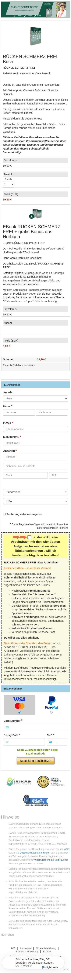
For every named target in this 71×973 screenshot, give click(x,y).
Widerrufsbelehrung (46, 948)
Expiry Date (11, 735)
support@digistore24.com (23, 843)
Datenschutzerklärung (27, 951)
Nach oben (7, 934)
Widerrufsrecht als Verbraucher (51, 859)
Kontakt (47, 951)
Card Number (12, 720)
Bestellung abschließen (35, 760)
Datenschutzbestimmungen (35, 852)
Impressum (25, 948)
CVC (49, 735)
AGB (66, 849)
